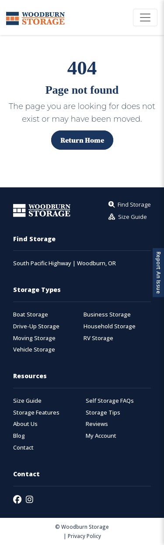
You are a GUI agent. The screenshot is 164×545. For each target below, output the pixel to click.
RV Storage (98, 338)
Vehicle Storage (34, 349)
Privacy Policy (84, 535)
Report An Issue (158, 272)
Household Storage (110, 326)
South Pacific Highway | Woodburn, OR (64, 263)
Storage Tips (103, 412)
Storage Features (36, 412)
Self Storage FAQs (110, 400)
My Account (101, 436)
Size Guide (27, 400)
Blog (19, 436)
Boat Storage (30, 314)
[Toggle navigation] (145, 17)
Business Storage (107, 314)
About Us (25, 424)
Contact (23, 447)
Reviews (97, 424)
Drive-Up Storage (36, 326)
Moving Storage (34, 338)
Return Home (82, 140)
